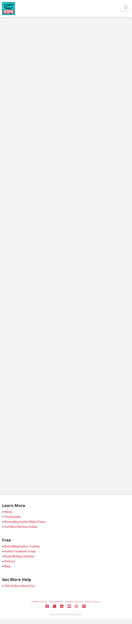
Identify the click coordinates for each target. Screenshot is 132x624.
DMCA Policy (93, 602)
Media (8, 512)
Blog (7, 566)
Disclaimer (56, 602)
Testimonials (12, 517)
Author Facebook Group (19, 551)
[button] (125, 7)
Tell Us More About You (19, 586)
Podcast (9, 561)
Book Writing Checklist (19, 556)
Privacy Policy (74, 602)
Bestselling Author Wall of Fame (25, 521)
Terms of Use (39, 602)
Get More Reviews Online (20, 526)
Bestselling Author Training (22, 546)
